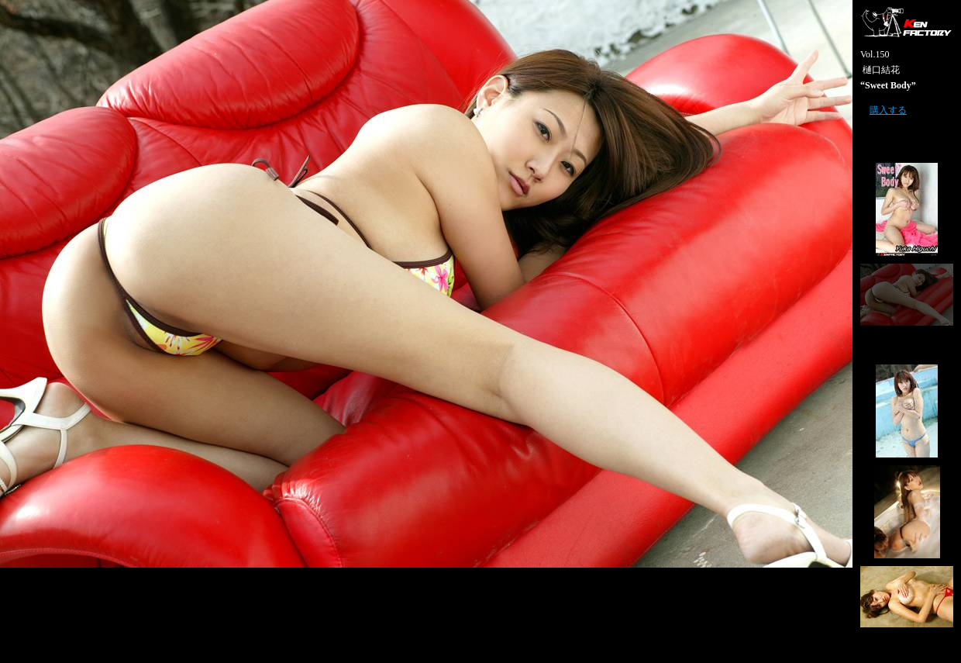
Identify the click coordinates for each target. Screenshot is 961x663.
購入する (888, 110)
